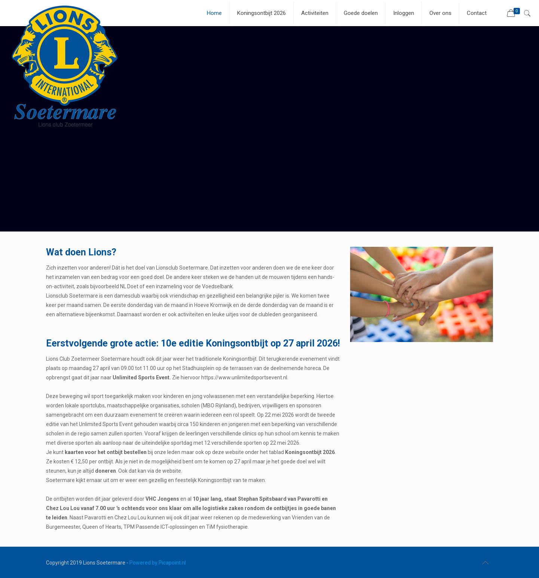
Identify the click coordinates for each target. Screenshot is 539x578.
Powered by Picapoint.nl (157, 563)
